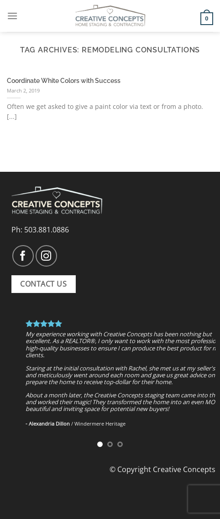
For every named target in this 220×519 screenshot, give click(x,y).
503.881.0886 (46, 230)
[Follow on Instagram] (46, 256)
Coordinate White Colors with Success (63, 80)
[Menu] (12, 16)
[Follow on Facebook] (23, 256)
